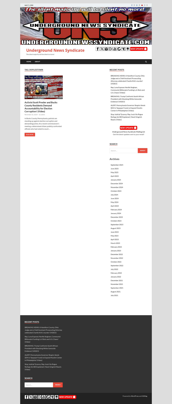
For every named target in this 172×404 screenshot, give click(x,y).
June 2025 (115, 169)
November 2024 (117, 187)
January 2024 (116, 213)
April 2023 (115, 239)
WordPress (135, 396)
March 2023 (115, 243)
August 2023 (115, 228)
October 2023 (116, 221)
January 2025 (116, 180)
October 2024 (116, 191)
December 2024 (117, 183)
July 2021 (114, 295)
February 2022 (116, 273)
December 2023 (117, 217)
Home (28, 61)
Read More (29, 134)
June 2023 (115, 232)
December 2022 (117, 254)
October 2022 (116, 262)
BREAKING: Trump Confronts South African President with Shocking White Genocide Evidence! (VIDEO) (127, 99)
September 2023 (117, 224)
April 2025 (115, 176)
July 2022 (114, 269)
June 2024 (115, 198)
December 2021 (117, 280)
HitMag (144, 396)
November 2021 (117, 284)
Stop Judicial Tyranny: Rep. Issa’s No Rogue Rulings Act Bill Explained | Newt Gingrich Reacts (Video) (127, 117)
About (37, 61)
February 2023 (116, 247)
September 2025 (117, 165)
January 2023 (116, 251)
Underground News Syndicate (55, 50)
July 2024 (114, 195)
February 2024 (116, 210)
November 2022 (117, 258)
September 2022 (117, 265)
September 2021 (117, 288)
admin (43, 114)
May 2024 (114, 202)
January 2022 (116, 277)
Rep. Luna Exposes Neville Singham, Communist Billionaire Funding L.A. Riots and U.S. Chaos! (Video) (128, 90)
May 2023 (114, 236)
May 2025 (114, 172)
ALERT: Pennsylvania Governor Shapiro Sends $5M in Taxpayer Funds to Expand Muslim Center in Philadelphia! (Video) (128, 108)
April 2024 (115, 206)
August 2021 (115, 292)
